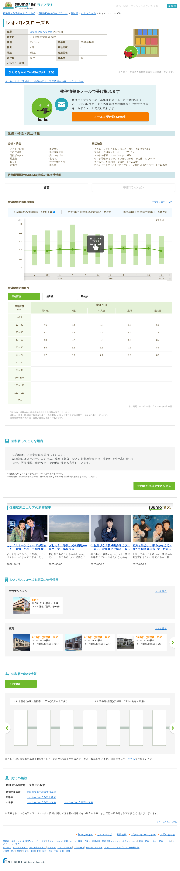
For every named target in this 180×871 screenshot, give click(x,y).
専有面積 (16, 296)
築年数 (50, 296)
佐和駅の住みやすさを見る (154, 485)
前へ (8, 728)
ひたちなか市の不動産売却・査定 (31, 72)
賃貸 (44, 841)
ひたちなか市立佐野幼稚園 (41, 797)
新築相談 (51, 847)
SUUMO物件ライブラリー (53, 13)
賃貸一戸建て (84, 841)
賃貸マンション (55, 841)
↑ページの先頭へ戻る (167, 822)
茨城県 (74, 13)
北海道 (6, 851)
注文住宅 (7, 847)
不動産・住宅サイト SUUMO (19, 13)
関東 (19, 851)
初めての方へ (85, 834)
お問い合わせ (167, 834)
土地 (169, 841)
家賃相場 (96, 841)
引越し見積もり (64, 847)
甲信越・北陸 (28, 851)
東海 (39, 851)
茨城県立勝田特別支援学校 (41, 792)
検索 (173, 6)
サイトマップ (104, 834)
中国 (56, 851)
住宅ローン (79, 847)
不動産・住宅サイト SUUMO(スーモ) (20, 841)
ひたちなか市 (88, 13)
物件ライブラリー (94, 847)
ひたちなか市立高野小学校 (78, 802)
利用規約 (121, 834)
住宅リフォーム (20, 847)
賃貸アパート (70, 841)
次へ (172, 728)
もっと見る (161, 591)
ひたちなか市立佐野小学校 (41, 802)
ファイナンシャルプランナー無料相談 (121, 847)
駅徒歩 (84, 296)
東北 (13, 851)
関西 (45, 851)
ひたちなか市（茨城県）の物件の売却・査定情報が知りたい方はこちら (44, 81)
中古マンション (130, 841)
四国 (50, 851)
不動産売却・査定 (37, 847)
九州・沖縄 (65, 851)
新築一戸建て (145, 841)
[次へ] (172, 642)
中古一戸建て (159, 841)
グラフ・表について (162, 202)
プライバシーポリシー (143, 834)
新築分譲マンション (111, 841)
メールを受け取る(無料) (110, 116)
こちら (131, 759)
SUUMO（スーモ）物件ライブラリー (28, 5)
